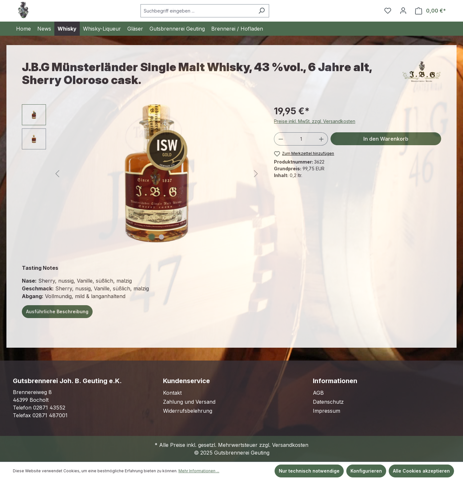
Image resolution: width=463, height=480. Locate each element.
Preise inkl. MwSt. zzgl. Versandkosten (314, 121)
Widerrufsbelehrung (187, 411)
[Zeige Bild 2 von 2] (161, 237)
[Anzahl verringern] (280, 139)
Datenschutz (328, 402)
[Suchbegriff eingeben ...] (197, 10)
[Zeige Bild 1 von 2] (151, 237)
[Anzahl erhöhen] (321, 139)
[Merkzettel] (387, 10)
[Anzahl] (301, 139)
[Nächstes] (256, 173)
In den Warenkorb (385, 139)
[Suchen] (261, 10)
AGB (318, 393)
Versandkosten (290, 445)
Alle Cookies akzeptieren (421, 471)
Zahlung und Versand (189, 402)
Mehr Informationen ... (198, 470)
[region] (141, 173)
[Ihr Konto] (403, 10)
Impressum (326, 411)
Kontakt (172, 393)
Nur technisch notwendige (309, 471)
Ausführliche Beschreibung (57, 311)
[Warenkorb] (430, 10)
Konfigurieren (366, 471)
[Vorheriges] (57, 173)
